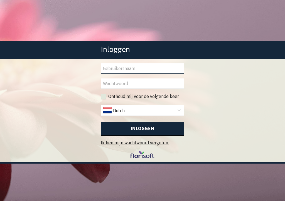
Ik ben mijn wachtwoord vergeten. (135, 142)
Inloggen (142, 128)
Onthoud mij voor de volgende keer (143, 96)
